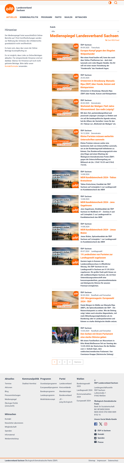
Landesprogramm (47, 395)
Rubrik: (53, 27)
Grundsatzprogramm (48, 383)
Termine (8, 383)
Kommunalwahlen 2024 (84, 395)
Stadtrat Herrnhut (29, 383)
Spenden (8, 431)
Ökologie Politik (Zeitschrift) (11, 404)
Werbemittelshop (12, 439)
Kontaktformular (11, 66)
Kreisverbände (65, 387)
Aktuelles (11, 17)
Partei (58, 17)
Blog (6, 391)
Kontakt (8, 419)
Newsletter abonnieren (14, 423)
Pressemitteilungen (12, 395)
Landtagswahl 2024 (84, 390)
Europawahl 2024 (84, 401)
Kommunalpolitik (29, 17)
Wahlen (68, 17)
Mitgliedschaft (10, 427)
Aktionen (8, 387)
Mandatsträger (65, 391)
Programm (46, 17)
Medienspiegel (11, 399)
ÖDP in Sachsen (103, 431)
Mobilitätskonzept (47, 399)
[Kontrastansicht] (110, 3)
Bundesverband (65, 395)
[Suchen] (115, 3)
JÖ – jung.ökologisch (65, 400)
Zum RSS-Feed (112, 40)
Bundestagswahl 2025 (83, 384)
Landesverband (65, 383)
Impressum (101, 460)
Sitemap (92, 460)
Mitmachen (81, 17)
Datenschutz (113, 460)
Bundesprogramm (47, 391)
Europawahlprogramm (49, 387)
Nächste (77, 362)
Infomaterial (10, 435)
